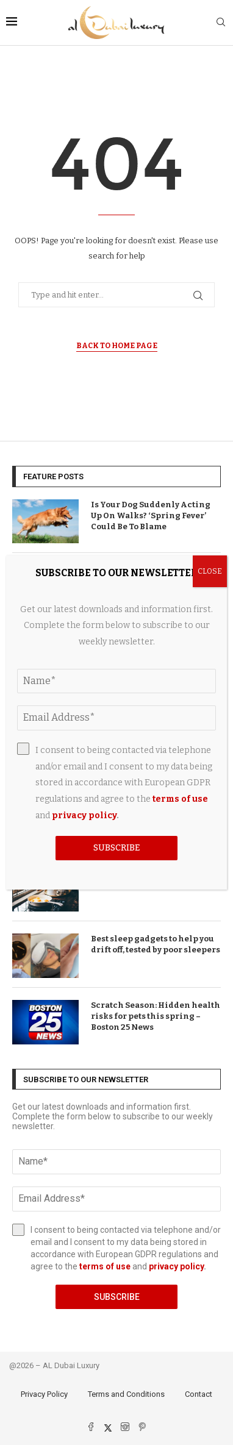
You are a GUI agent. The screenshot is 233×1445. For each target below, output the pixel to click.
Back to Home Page (116, 345)
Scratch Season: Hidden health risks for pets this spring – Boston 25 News (155, 1016)
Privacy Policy (44, 1394)
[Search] (221, 23)
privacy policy (176, 1266)
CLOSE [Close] (210, 571)
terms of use (105, 1266)
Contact (198, 1394)
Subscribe (117, 1297)
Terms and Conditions (126, 1394)
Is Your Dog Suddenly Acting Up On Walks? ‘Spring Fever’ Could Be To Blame (150, 515)
